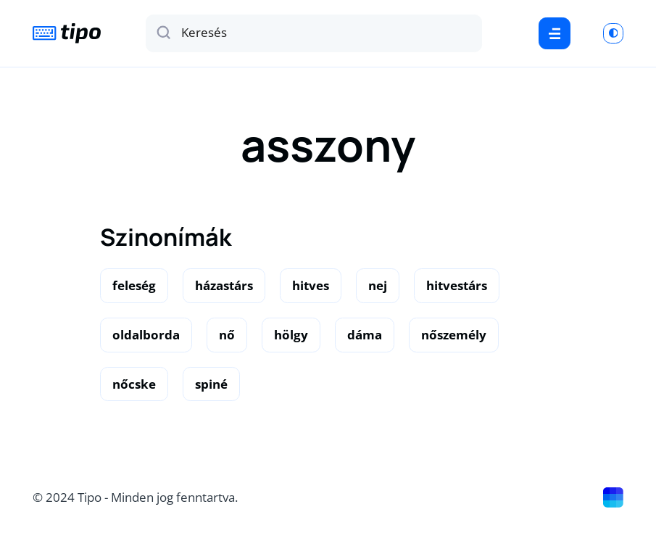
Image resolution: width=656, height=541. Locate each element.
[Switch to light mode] (613, 33)
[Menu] (554, 33)
